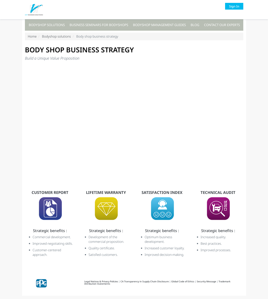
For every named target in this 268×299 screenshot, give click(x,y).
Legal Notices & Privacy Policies (101, 284)
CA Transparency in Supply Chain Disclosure (144, 284)
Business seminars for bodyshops (99, 25)
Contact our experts (222, 25)
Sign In (234, 6)
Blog (195, 25)
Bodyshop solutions (47, 25)
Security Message (206, 284)
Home (32, 39)
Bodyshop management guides (159, 25)
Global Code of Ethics (182, 284)
